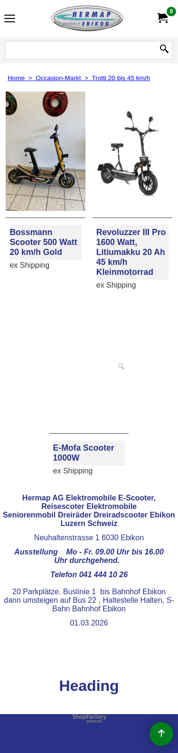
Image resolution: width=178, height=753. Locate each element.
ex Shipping (29, 265)
